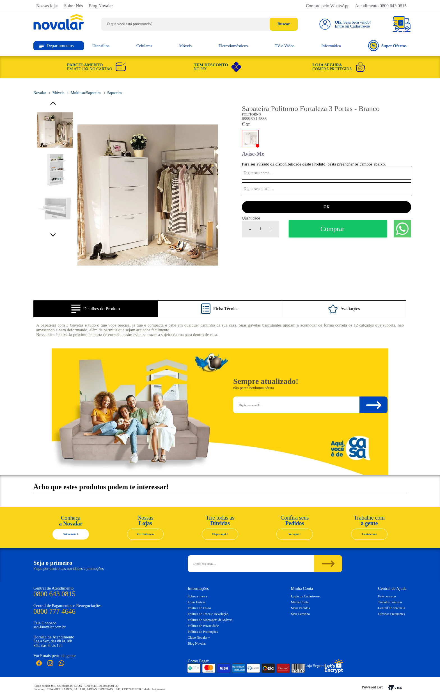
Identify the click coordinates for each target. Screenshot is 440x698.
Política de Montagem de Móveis (210, 620)
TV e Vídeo (284, 46)
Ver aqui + (294, 534)
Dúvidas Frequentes (391, 614)
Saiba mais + (71, 534)
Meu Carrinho (300, 614)
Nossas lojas (47, 5)
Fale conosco (387, 596)
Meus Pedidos (300, 608)
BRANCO (250, 138)
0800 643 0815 (54, 594)
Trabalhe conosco (390, 602)
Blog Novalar (101, 5)
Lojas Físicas (196, 602)
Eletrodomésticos (233, 46)
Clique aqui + (220, 534)
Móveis (185, 46)
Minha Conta (300, 602)
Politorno (251, 114)
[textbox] (199, 24)
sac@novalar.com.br (49, 627)
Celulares (144, 46)
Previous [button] (55, 104)
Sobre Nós (73, 5)
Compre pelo (328, 5)
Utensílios (100, 46)
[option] (147, 195)
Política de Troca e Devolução (208, 614)
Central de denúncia (391, 608)
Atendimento (381, 5)
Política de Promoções (203, 632)
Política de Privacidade (203, 626)
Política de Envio (199, 608)
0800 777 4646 (54, 611)
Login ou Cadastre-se (305, 596)
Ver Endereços (145, 534)
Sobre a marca (197, 596)
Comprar (332, 228)
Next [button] (55, 233)
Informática (331, 46)
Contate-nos (369, 534)
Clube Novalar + (199, 638)
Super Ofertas (387, 45)
